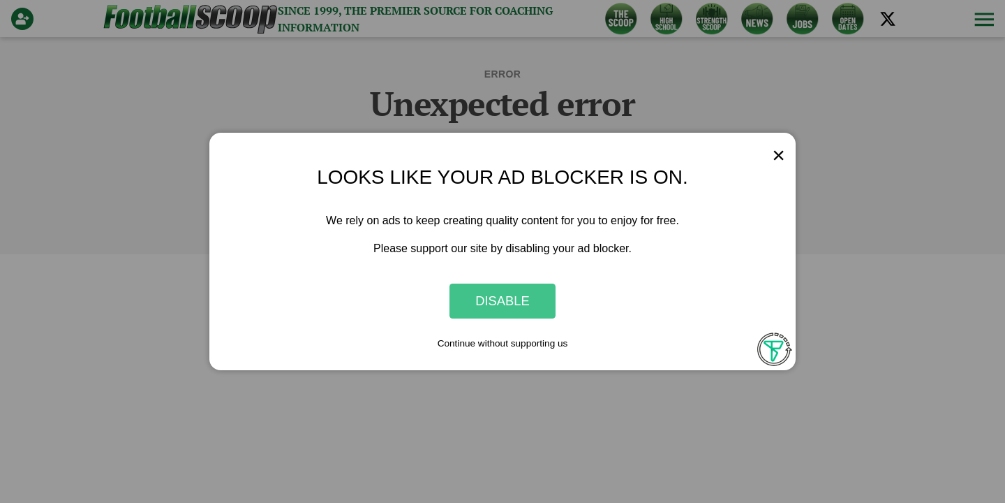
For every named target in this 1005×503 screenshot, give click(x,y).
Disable (502, 300)
